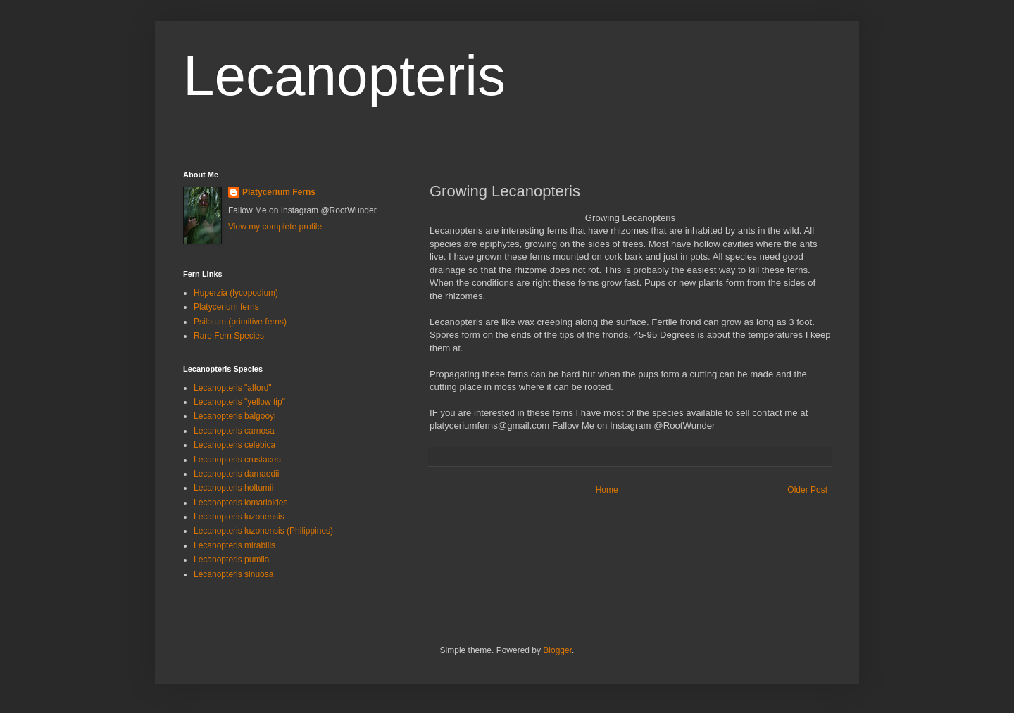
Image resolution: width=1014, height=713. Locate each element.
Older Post (807, 490)
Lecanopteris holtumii (233, 488)
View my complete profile (275, 227)
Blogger (557, 650)
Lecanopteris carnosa (234, 431)
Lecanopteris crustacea (237, 460)
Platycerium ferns (226, 307)
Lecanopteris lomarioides (240, 502)
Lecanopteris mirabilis (234, 545)
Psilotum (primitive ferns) (240, 322)
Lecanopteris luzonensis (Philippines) (263, 531)
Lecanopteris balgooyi (235, 416)
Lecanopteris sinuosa (233, 574)
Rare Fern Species (229, 336)
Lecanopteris (344, 75)
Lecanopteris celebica (234, 445)
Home (607, 490)
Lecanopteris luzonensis (239, 517)
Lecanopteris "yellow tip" (239, 402)
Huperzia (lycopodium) (236, 293)
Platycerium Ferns (278, 192)
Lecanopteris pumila (231, 559)
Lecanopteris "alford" (233, 388)
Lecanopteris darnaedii (236, 474)
